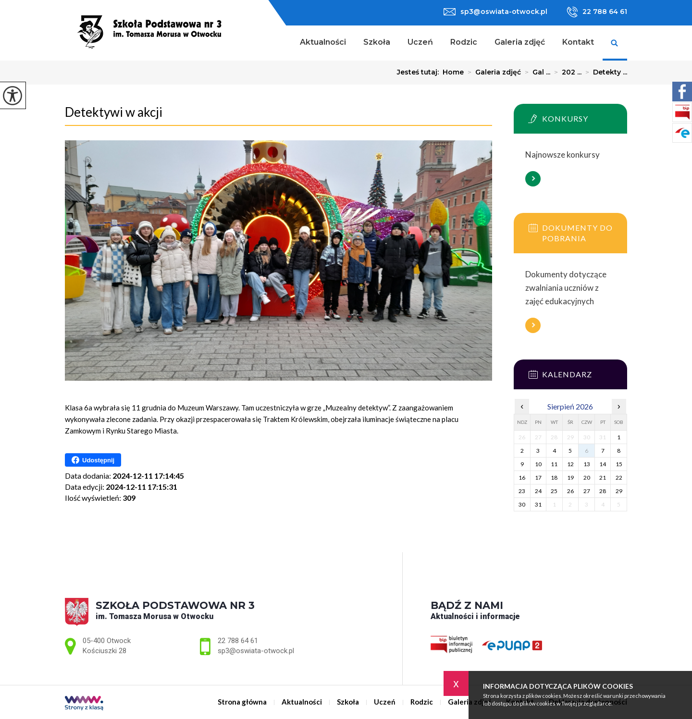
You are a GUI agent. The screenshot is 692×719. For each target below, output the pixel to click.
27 (586, 491)
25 (554, 491)
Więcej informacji (533, 178)
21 (602, 477)
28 (602, 491)
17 (538, 477)
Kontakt (578, 42)
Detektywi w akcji (113, 112)
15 (619, 464)
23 (522, 491)
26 (570, 491)
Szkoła (376, 42)
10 (538, 464)
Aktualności (323, 42)
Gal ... (535, 72)
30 (522, 504)
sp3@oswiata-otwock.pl (495, 11)
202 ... (565, 72)
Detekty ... (604, 72)
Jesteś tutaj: (420, 72)
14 (602, 464)
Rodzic (463, 42)
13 (586, 464)
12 (570, 464)
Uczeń (420, 42)
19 (570, 477)
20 (586, 477)
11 (554, 464)
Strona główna (279, 43)
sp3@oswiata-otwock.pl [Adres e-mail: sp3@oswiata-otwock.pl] (256, 650)
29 (619, 491)
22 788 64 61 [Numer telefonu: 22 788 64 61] (238, 640)
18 (554, 477)
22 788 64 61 (597, 12)
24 (538, 491)
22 (619, 477)
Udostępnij (93, 460)
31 (538, 504)
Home (453, 72)
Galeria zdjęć (519, 42)
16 (522, 477)
